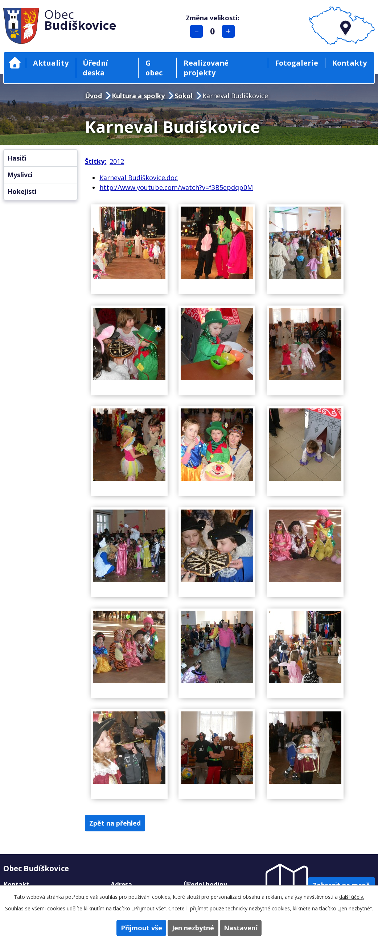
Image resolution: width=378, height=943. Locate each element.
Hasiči (16, 158)
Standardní (216, 31)
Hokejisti (22, 191)
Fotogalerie (296, 63)
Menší (200, 31)
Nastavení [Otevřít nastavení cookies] (251, 927)
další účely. (351, 895)
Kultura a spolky (138, 95)
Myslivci (20, 174)
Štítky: (95, 161)
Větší (232, 31)
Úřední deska (95, 68)
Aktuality (51, 63)
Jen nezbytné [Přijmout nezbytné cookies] (193, 927)
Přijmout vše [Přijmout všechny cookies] (130, 927)
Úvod (15, 63)
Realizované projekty (206, 68)
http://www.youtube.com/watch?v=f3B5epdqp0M (176, 187)
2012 (117, 161)
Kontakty (349, 63)
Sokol (183, 95)
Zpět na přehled (120, 823)
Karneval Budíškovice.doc (138, 177)
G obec (154, 68)
